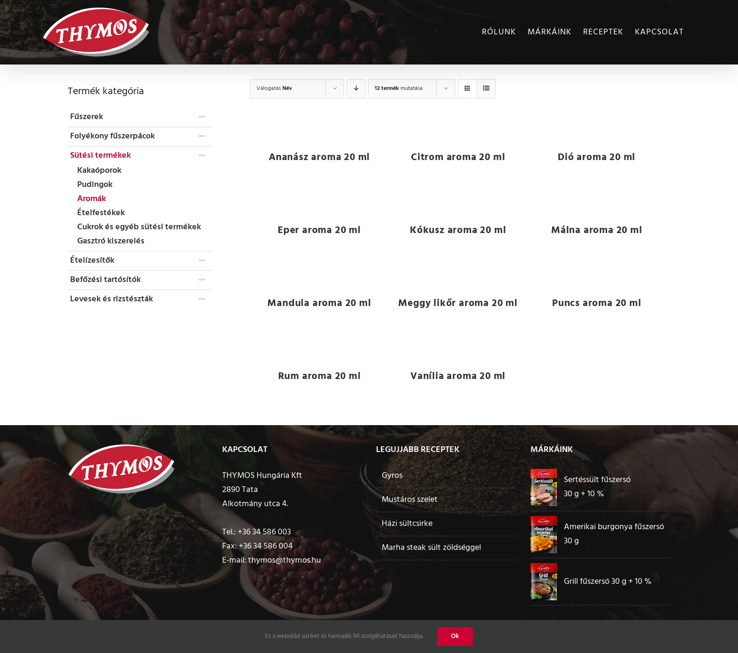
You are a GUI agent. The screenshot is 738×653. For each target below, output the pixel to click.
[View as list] (486, 89)
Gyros (392, 476)
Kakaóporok (99, 170)
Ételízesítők (92, 260)
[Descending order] (356, 88)
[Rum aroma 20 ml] (319, 346)
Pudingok (94, 185)
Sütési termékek (100, 155)
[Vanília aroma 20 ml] (458, 346)
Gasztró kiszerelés (110, 241)
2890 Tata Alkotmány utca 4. (255, 497)
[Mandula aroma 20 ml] (319, 273)
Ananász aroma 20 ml (319, 157)
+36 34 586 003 (264, 532)
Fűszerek (86, 117)
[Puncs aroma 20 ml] (596, 273)
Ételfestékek (101, 213)
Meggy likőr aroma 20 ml (457, 303)
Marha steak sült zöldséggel (431, 548)
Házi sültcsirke (407, 524)
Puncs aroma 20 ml (597, 303)
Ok (455, 636)
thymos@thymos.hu (284, 560)
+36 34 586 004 (266, 546)
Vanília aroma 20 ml (457, 376)
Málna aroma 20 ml (596, 230)
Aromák (91, 199)
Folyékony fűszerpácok (112, 136)
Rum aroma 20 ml (319, 376)
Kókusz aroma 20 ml (458, 230)
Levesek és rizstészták (111, 299)
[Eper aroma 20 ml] (319, 200)
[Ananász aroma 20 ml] (319, 128)
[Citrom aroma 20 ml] (458, 128)
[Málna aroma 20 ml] (596, 200)
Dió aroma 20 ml (596, 157)
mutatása (399, 88)
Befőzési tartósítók (105, 280)
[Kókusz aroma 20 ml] (458, 200)
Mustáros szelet (410, 500)
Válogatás (274, 88)
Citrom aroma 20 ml (458, 157)
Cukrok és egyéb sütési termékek (139, 227)
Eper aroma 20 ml (319, 230)
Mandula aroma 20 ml (319, 303)
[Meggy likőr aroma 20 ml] (458, 273)
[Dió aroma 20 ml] (596, 128)
